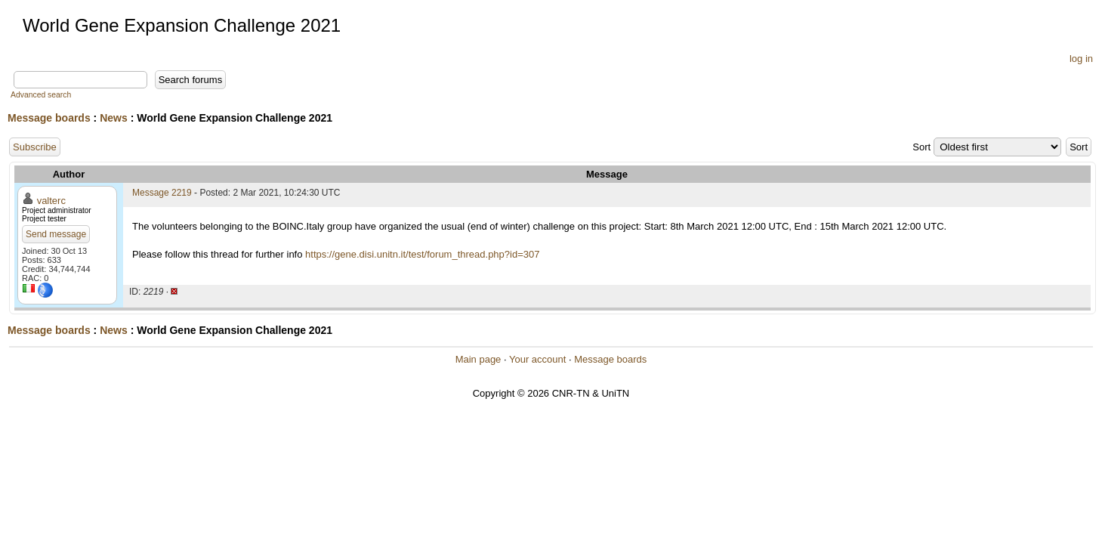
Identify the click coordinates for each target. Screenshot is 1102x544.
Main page (478, 359)
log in (1081, 58)
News (114, 118)
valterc (51, 200)
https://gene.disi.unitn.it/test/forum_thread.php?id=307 (422, 254)
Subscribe (35, 147)
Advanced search (41, 95)
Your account (537, 359)
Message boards (49, 118)
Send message (56, 234)
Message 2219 (162, 192)
